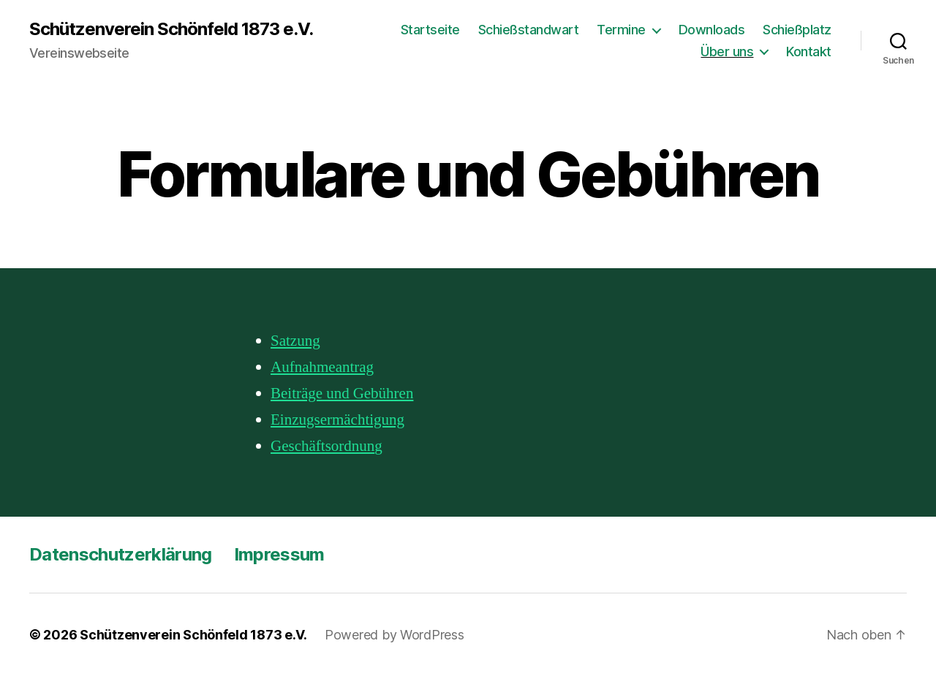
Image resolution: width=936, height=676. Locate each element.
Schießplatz (797, 29)
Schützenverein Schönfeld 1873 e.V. (171, 29)
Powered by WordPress (394, 634)
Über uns (727, 51)
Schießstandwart (528, 29)
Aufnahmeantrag (322, 367)
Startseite (430, 29)
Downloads (712, 29)
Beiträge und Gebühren (342, 393)
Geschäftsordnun (322, 446)
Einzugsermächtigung (337, 420)
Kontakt (808, 51)
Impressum (279, 554)
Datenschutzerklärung (120, 554)
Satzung (295, 341)
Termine (621, 29)
